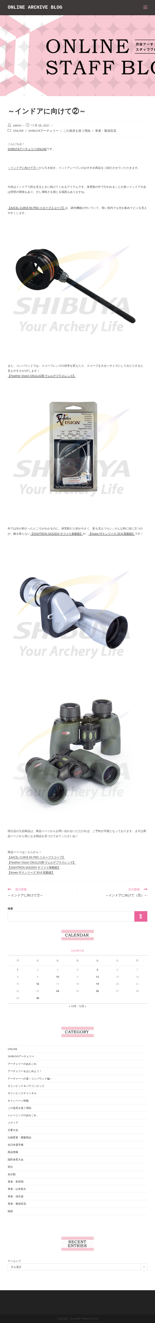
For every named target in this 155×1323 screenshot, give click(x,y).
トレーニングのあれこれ (22, 1115)
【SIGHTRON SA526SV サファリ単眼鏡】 (56, 534)
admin (17, 125)
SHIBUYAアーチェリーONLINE (27, 149)
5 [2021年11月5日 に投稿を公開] (97, 969)
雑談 (10, 1211)
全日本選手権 (15, 1145)
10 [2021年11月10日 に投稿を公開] (57, 977)
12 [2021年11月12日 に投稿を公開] (97, 977)
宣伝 (10, 1167)
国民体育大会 (15, 1159)
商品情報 (13, 1152)
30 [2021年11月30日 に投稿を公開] (37, 998)
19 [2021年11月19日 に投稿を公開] (97, 984)
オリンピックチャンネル (22, 1093)
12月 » (82, 1006)
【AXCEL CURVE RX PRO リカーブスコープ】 (36, 208)
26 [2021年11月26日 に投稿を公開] (97, 991)
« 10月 (72, 1006)
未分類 (12, 1174)
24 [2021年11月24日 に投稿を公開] (57, 991)
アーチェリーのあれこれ (22, 1064)
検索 (10, 908)
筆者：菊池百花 (105, 131)
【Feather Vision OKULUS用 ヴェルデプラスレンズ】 (42, 376)
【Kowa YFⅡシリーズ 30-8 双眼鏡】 (111, 534)
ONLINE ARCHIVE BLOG (35, 7)
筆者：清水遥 (15, 1196)
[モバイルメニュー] (145, 7)
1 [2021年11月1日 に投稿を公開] (17, 969)
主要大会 (13, 1130)
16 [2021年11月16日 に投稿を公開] (37, 984)
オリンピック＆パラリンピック (26, 1086)
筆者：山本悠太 (17, 1189)
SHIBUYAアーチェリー (43, 131)
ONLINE (18, 131)
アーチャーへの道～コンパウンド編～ (30, 1078)
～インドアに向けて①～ (23, 168)
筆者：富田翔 (15, 1181)
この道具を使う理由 (76, 131)
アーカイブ (14, 1261)
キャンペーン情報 (18, 1100)
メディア (13, 1122)
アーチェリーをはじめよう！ (25, 1071)
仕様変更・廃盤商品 (19, 1137)
